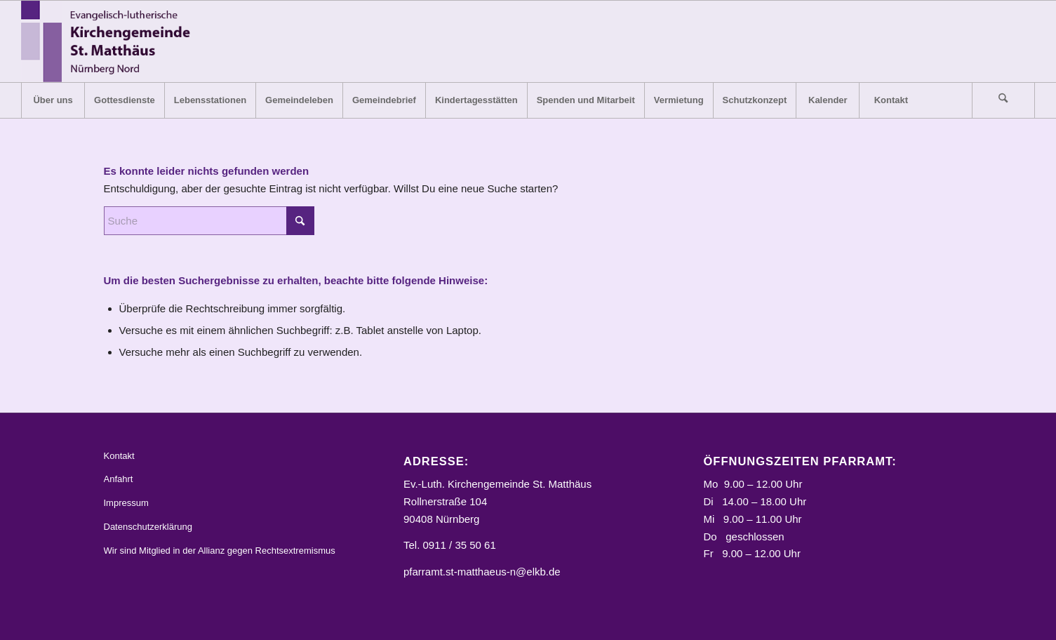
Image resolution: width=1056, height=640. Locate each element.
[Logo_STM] (110, 41)
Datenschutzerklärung (148, 526)
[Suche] (1003, 100)
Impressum (126, 503)
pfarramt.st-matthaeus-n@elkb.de (482, 572)
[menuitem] (52, 100)
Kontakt (119, 456)
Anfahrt (118, 479)
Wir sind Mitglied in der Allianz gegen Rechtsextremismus (219, 550)
